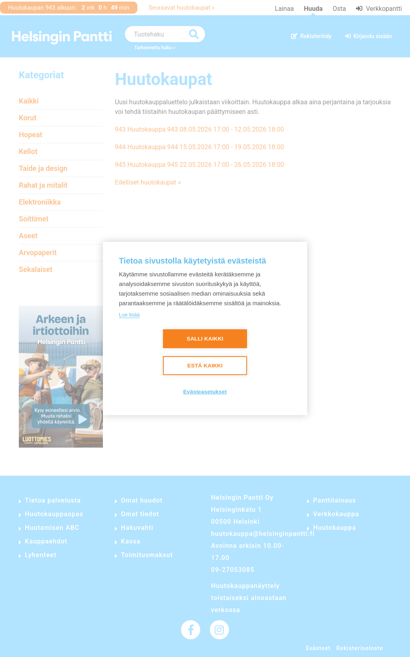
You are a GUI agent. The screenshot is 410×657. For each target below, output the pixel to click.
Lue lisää (129, 315)
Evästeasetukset (205, 392)
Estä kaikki (205, 366)
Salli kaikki (205, 339)
